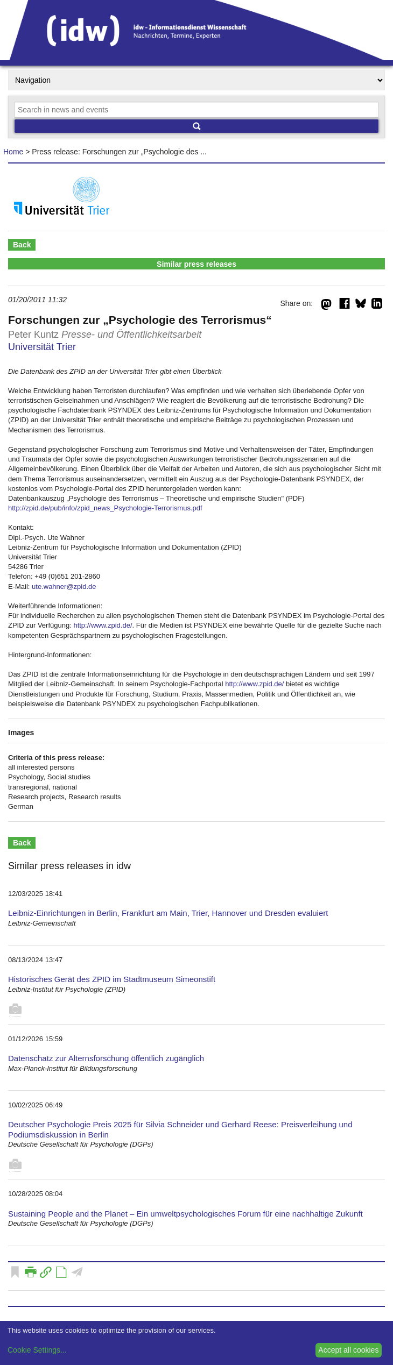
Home (13, 151)
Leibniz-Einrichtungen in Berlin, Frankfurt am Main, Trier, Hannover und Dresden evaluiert (168, 913)
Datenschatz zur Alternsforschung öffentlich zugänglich (106, 1058)
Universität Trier (42, 347)
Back (22, 244)
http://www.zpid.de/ (102, 625)
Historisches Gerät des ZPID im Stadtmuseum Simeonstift (111, 979)
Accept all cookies (348, 1350)
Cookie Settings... (37, 1350)
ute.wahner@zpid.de (64, 586)
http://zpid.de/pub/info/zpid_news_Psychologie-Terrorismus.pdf (105, 508)
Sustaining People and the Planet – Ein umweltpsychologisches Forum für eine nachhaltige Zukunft (185, 1213)
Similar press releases (196, 264)
